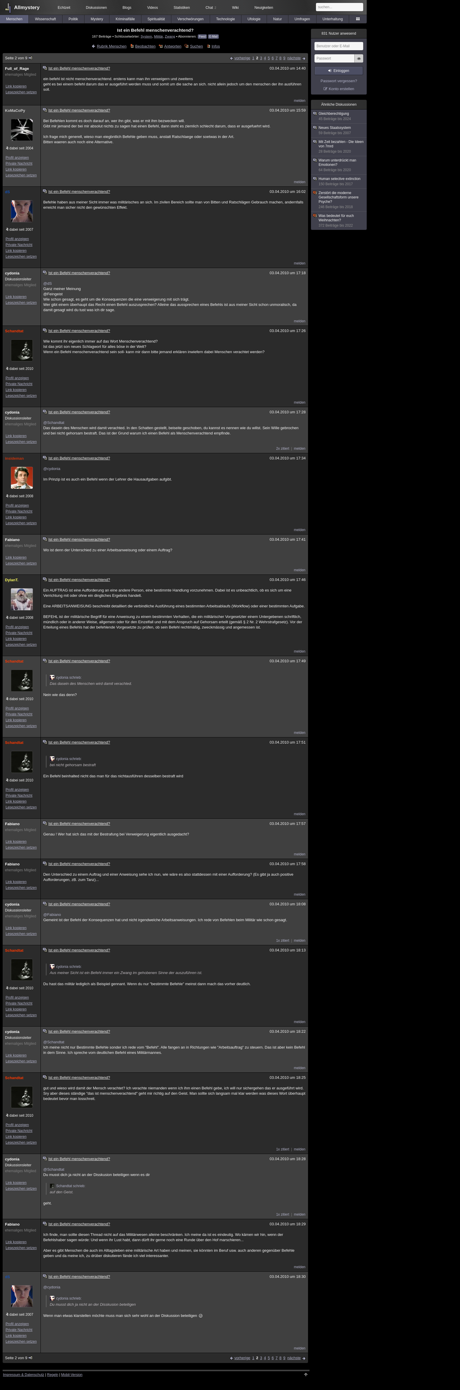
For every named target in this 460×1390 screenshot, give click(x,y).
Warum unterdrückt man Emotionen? (339, 165)
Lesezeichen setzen (21, 92)
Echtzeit (64, 8)
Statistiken (182, 8)
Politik (73, 19)
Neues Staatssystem (339, 130)
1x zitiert (282, 941)
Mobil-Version (71, 1375)
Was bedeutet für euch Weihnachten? (339, 221)
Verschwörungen (190, 19)
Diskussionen (96, 8)
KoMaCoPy (15, 110)
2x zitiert (282, 449)
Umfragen (302, 19)
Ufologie (254, 19)
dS (7, 192)
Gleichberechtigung (339, 116)
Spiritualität (156, 19)
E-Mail (213, 36)
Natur (277, 19)
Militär (158, 36)
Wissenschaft (45, 19)
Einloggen (341, 71)
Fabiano (12, 540)
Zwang (170, 36)
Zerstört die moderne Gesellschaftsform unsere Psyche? (339, 200)
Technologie (225, 19)
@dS (47, 283)
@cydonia (51, 468)
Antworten (173, 46)
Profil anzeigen (17, 158)
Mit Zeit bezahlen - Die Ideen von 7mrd (339, 147)
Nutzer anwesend (339, 33)
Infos (216, 46)
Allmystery (27, 7)
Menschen (14, 19)
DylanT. (11, 580)
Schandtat (14, 331)
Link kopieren (16, 86)
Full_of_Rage (17, 68)
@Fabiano (52, 914)
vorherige (242, 58)
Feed (202, 36)
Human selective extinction (339, 181)
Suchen (196, 46)
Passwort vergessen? (339, 81)
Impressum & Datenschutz (23, 1375)
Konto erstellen (341, 89)
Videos (152, 8)
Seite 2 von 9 (19, 58)
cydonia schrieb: (66, 677)
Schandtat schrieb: (67, 1186)
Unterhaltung (333, 19)
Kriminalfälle (125, 19)
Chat (211, 8)
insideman (14, 458)
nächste (294, 58)
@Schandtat (53, 422)
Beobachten (145, 46)
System (146, 36)
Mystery (97, 19)
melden (299, 101)
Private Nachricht (19, 163)
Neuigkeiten (264, 8)
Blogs (127, 8)
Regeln (52, 1375)
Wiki (235, 8)
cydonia (12, 273)
